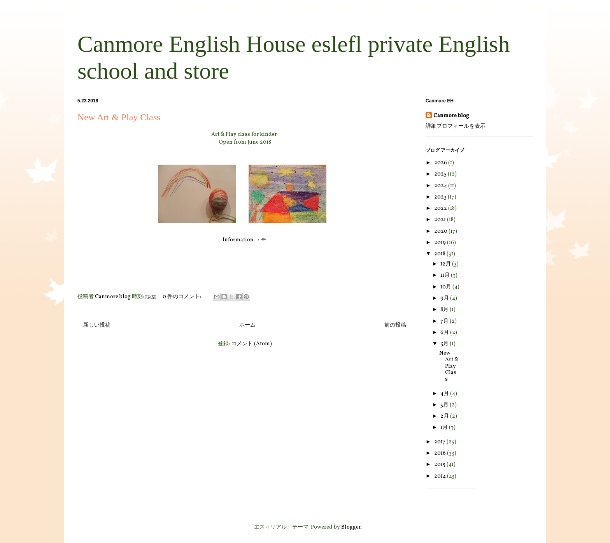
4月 (445, 393)
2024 (441, 186)
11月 (445, 275)
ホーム (247, 325)
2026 (441, 163)
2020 (441, 231)
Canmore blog (451, 115)
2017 (440, 442)
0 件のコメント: (182, 296)
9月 (445, 298)
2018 (440, 254)
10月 (446, 287)
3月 (445, 405)
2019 (440, 242)
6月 (445, 332)
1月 (444, 427)
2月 (445, 416)
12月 (446, 264)
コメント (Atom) (251, 344)
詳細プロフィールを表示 (456, 126)
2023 (441, 197)
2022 (441, 208)
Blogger (351, 527)
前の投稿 (395, 325)
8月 (445, 309)
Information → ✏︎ (244, 240)
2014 (440, 476)
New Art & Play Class (118, 117)
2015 (440, 464)
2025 (441, 174)
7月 (445, 321)
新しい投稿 (96, 325)
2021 (440, 219)
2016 (440, 453)
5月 (445, 344)
